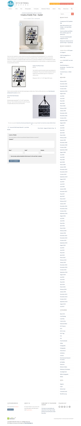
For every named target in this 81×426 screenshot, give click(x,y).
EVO (16, 8)
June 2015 (62, 250)
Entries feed (62, 389)
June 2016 (62, 220)
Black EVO (62, 313)
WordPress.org (63, 393)
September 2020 (63, 149)
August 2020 (63, 152)
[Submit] (72, 14)
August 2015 (63, 245)
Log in (61, 386)
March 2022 (62, 105)
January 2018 (63, 189)
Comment (11, 139)
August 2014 (63, 274)
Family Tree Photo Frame (38, 65)
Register (62, 384)
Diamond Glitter (63, 323)
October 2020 (63, 147)
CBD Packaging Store (65, 55)
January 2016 (63, 233)
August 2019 (63, 179)
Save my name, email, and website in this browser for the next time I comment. (26, 156)
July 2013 (62, 306)
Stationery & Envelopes (65, 369)
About (54, 8)
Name (10, 150)
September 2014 (63, 272)
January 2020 (63, 167)
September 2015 (63, 242)
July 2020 (62, 154)
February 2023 (63, 81)
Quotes (48, 122)
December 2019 (63, 169)
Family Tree (40, 122)
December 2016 (63, 206)
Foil (21, 8)
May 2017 (62, 193)
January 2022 (63, 110)
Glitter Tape (62, 57)
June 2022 (62, 98)
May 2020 (62, 159)
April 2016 (62, 225)
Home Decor (19, 122)
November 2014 (63, 267)
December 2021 (63, 113)
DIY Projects (63, 326)
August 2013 (63, 304)
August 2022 (63, 93)
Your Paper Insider (54, 3)
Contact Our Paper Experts (66, 3)
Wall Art (51, 122)
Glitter (11, 8)
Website (42, 150)
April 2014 (62, 284)
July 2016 (62, 218)
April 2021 (62, 132)
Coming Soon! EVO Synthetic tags (66, 22)
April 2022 (62, 103)
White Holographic (64, 374)
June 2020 (62, 157)
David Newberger (64, 65)
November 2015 (63, 237)
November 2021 (63, 115)
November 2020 (63, 145)
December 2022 (63, 83)
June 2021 (62, 127)
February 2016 (63, 230)
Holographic (28, 8)
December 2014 (63, 264)
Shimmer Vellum (45, 8)
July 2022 (62, 96)
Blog (59, 8)
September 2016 (63, 213)
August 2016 (63, 215)
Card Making (63, 316)
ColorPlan (62, 318)
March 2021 (62, 135)
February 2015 (63, 260)
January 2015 (63, 262)
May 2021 (62, 130)
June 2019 (62, 184)
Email (26, 150)
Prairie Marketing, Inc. (28, 423)
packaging (62, 362)
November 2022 (63, 86)
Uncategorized (63, 371)
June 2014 (62, 279)
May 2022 (62, 100)
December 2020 (63, 142)
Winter (61, 376)
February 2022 (63, 108)
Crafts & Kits (63, 321)
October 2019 (63, 174)
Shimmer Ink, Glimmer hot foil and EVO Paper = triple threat (66, 41)
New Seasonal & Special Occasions (27, 122)
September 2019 (63, 176)
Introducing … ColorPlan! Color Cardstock (67, 68)
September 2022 (63, 91)
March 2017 (62, 198)
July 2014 (62, 277)
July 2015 (62, 247)
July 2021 (62, 125)
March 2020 (62, 164)
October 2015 (63, 240)
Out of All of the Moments (13, 95)
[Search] (71, 8)
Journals (62, 355)
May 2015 (62, 252)
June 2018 (62, 186)
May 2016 (62, 223)
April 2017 (62, 196)
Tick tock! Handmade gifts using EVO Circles (66, 37)
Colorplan (36, 8)
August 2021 (63, 122)
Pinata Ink (62, 364)
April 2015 (62, 255)
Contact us (10, 409)
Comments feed (63, 391)
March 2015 (62, 257)
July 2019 (62, 181)
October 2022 (63, 88)
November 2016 (63, 208)
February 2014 (63, 289)
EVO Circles (62, 331)
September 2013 (63, 301)
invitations (62, 353)
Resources (65, 8)
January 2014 (63, 291)
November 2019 (63, 171)
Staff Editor (37, 18)
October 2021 (63, 118)
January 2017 (63, 203)
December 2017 (63, 191)
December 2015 (63, 235)
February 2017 (63, 201)
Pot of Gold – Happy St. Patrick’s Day (47, 128)
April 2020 (62, 162)
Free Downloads (63, 340)
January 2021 (63, 140)
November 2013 (63, 296)
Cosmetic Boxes (63, 71)
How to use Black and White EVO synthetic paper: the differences (66, 33)
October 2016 (63, 211)
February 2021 (63, 137)
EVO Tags (62, 333)
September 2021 (63, 120)
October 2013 (63, 299)
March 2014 (62, 286)
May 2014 (62, 282)
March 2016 (62, 228)
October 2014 (63, 269)
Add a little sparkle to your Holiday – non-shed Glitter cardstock (66, 27)
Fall (61, 335)
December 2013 (63, 294)
